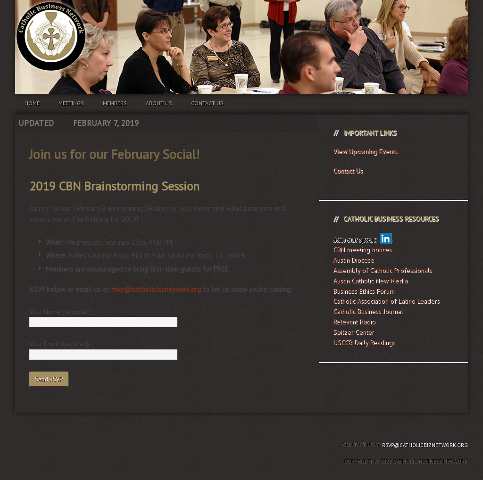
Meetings (71, 103)
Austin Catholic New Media (370, 280)
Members (115, 103)
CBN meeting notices (362, 249)
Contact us (207, 103)
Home (32, 103)
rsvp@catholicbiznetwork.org (156, 289)
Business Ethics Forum (363, 291)
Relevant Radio (354, 321)
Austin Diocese (353, 260)
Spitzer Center (353, 332)
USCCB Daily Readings (364, 342)
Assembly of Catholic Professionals (382, 270)
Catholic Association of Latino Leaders (386, 301)
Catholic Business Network (241, 28)
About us (159, 103)
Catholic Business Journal (368, 311)
